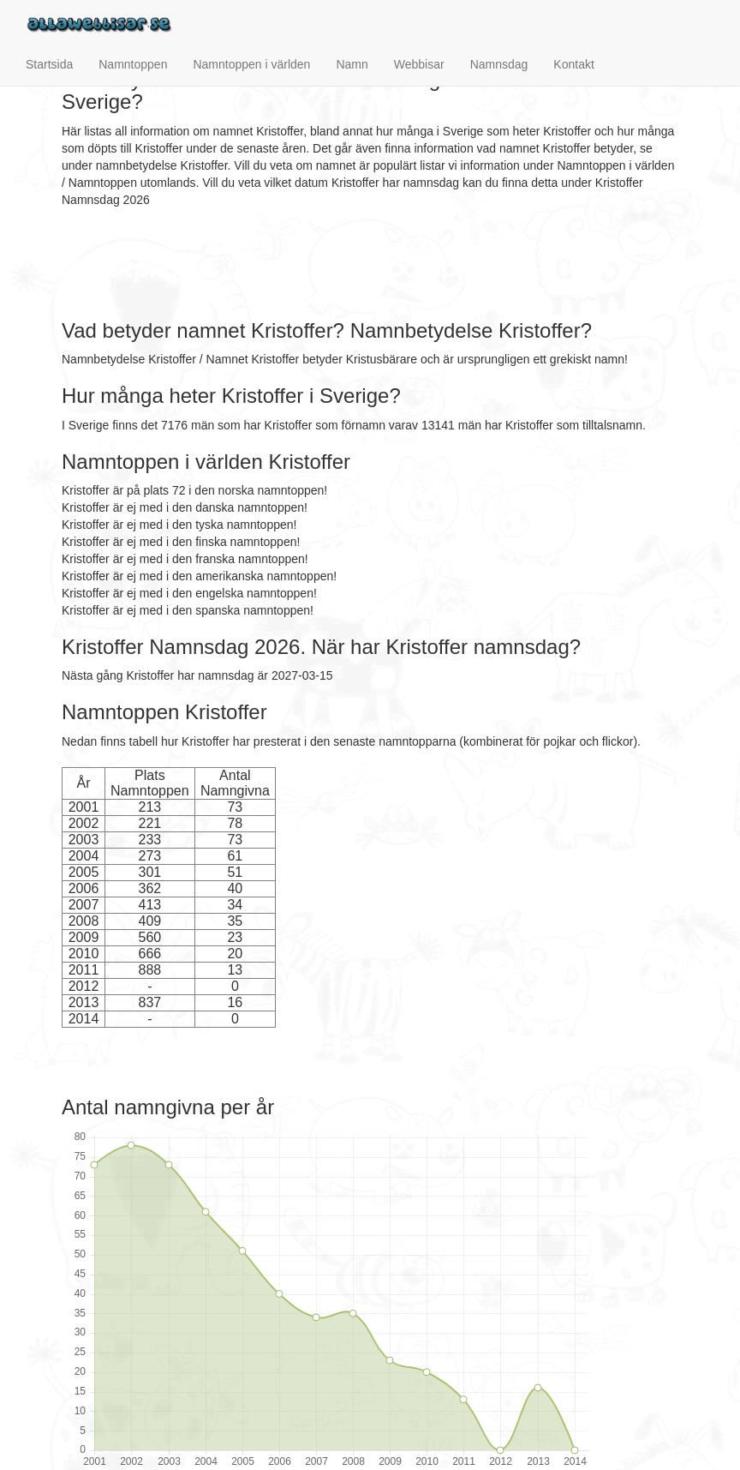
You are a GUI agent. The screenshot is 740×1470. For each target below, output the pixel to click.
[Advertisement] (373, 264)
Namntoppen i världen (251, 64)
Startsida (49, 64)
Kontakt (573, 64)
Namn (351, 64)
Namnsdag (499, 64)
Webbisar (419, 64)
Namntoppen (132, 64)
